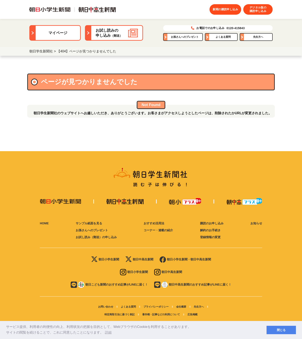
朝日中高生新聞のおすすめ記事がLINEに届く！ (192, 285)
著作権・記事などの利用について (161, 314)
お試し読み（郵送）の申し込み (96, 237)
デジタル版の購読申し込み (258, 9)
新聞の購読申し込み (225, 9)
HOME (44, 223)
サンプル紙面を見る (89, 223)
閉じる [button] (281, 330)
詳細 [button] (108, 332)
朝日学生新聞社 (41, 51)
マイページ (57, 33)
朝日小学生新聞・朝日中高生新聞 (185, 259)
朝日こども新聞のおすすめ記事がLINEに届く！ (109, 285)
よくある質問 (223, 36)
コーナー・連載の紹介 (158, 230)
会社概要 (181, 306)
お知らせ (256, 223)
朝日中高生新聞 (139, 259)
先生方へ (258, 36)
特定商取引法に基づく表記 (119, 314)
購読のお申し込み (212, 223)
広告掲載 (192, 314)
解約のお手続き (210, 230)
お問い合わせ (105, 306)
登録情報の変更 (210, 237)
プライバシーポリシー (156, 306)
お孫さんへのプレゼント (185, 36)
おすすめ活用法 (154, 223)
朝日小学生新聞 (105, 259)
